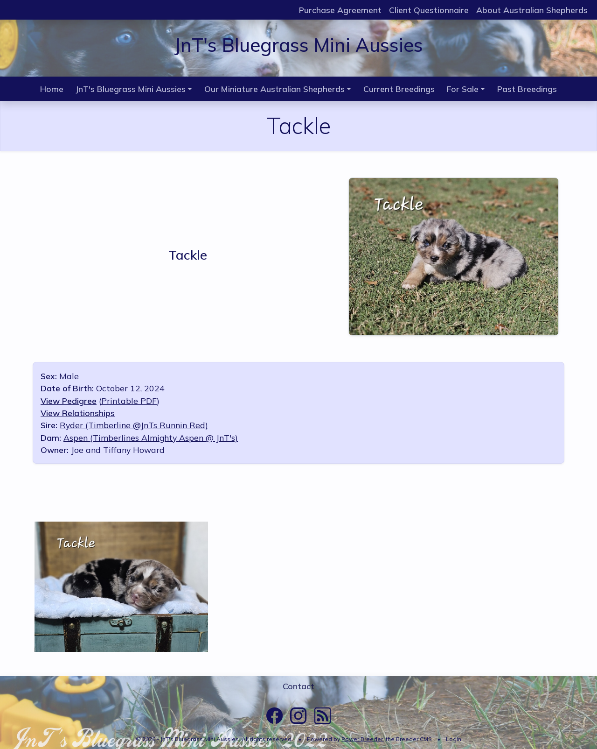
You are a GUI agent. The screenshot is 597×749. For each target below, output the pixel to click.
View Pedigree (69, 401)
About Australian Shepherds (532, 10)
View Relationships (78, 413)
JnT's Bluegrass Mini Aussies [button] (131, 89)
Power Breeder (362, 738)
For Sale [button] (463, 89)
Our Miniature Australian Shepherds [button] (274, 89)
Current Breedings (399, 89)
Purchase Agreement (340, 10)
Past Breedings (527, 89)
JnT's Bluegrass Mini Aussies (298, 45)
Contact (298, 686)
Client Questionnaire (429, 10)
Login (453, 738)
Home (51, 89)
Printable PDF (129, 401)
